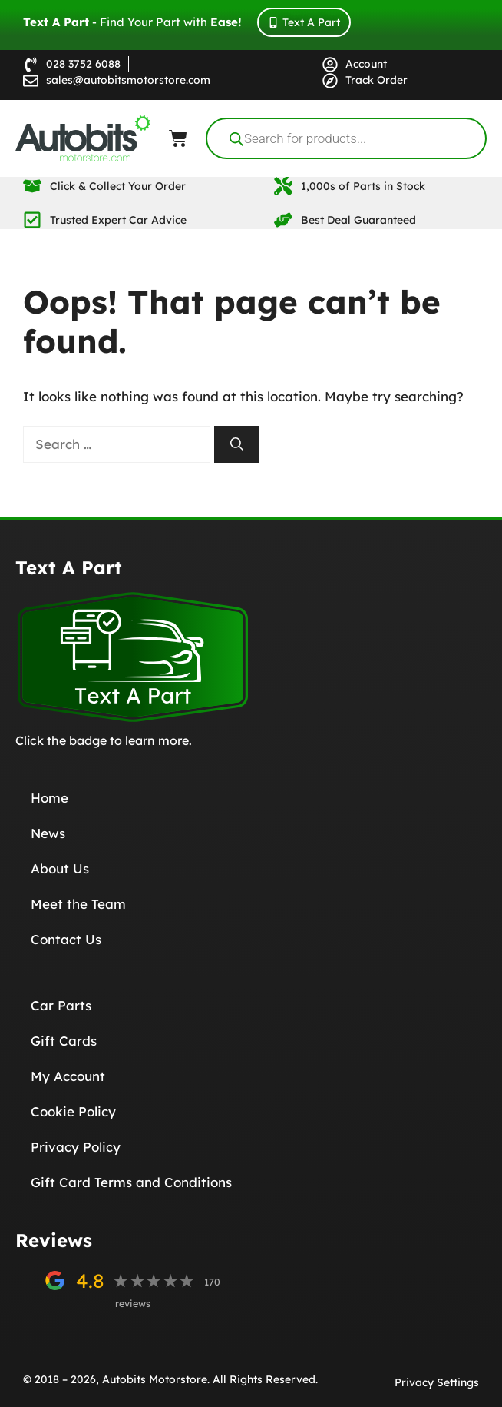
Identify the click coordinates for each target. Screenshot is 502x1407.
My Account (68, 1076)
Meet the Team (78, 904)
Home (49, 798)
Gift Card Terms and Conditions (131, 1182)
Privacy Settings (437, 1382)
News (48, 833)
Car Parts (61, 1005)
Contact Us (66, 939)
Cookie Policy (73, 1111)
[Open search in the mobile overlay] (346, 138)
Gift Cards (64, 1041)
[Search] (236, 444)
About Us (60, 868)
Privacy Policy (76, 1147)
